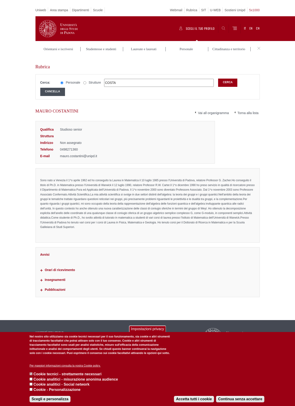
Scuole (98, 10)
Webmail (176, 10)
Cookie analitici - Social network (61, 384)
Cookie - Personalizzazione (56, 390)
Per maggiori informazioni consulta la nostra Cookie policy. (65, 365)
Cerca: (45, 78)
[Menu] (234, 28)
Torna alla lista (248, 108)
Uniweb (40, 10)
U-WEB (215, 10)
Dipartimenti (80, 10)
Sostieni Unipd (235, 10)
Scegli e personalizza (50, 399)
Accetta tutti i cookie (194, 399)
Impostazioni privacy (147, 329)
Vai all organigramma (213, 108)
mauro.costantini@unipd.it (78, 151)
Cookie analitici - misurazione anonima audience (75, 379)
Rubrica (191, 10)
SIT (203, 10)
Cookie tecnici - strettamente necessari (67, 374)
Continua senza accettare (240, 399)
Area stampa (59, 10)
